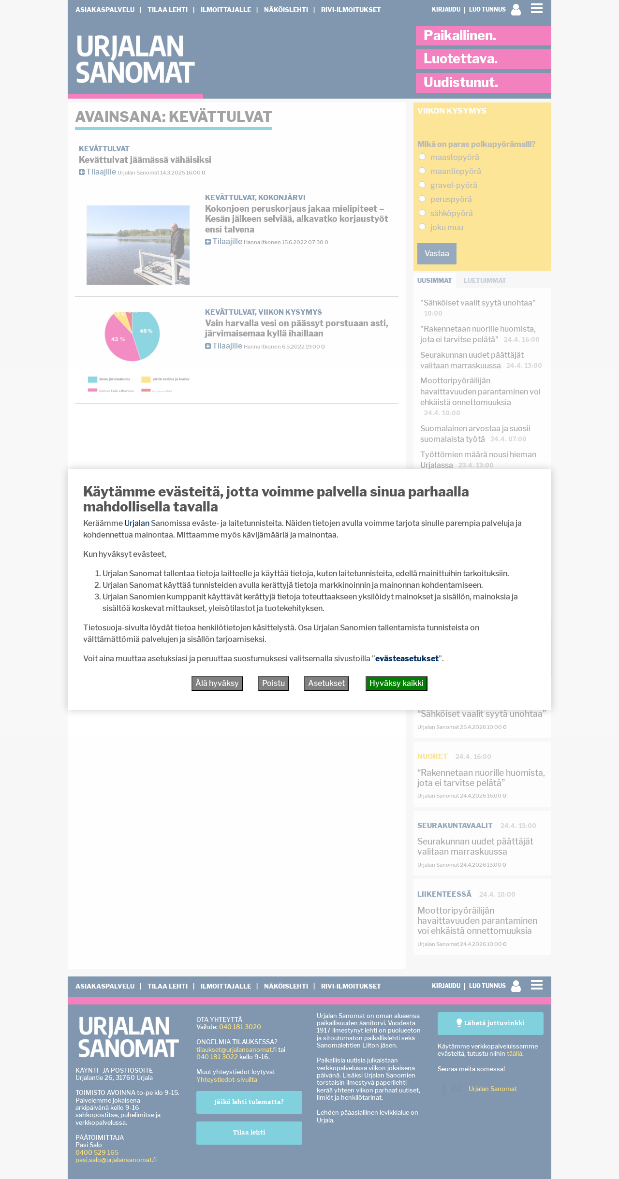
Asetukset (326, 683)
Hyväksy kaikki (396, 683)
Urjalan (136, 523)
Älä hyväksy (217, 683)
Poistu (273, 683)
